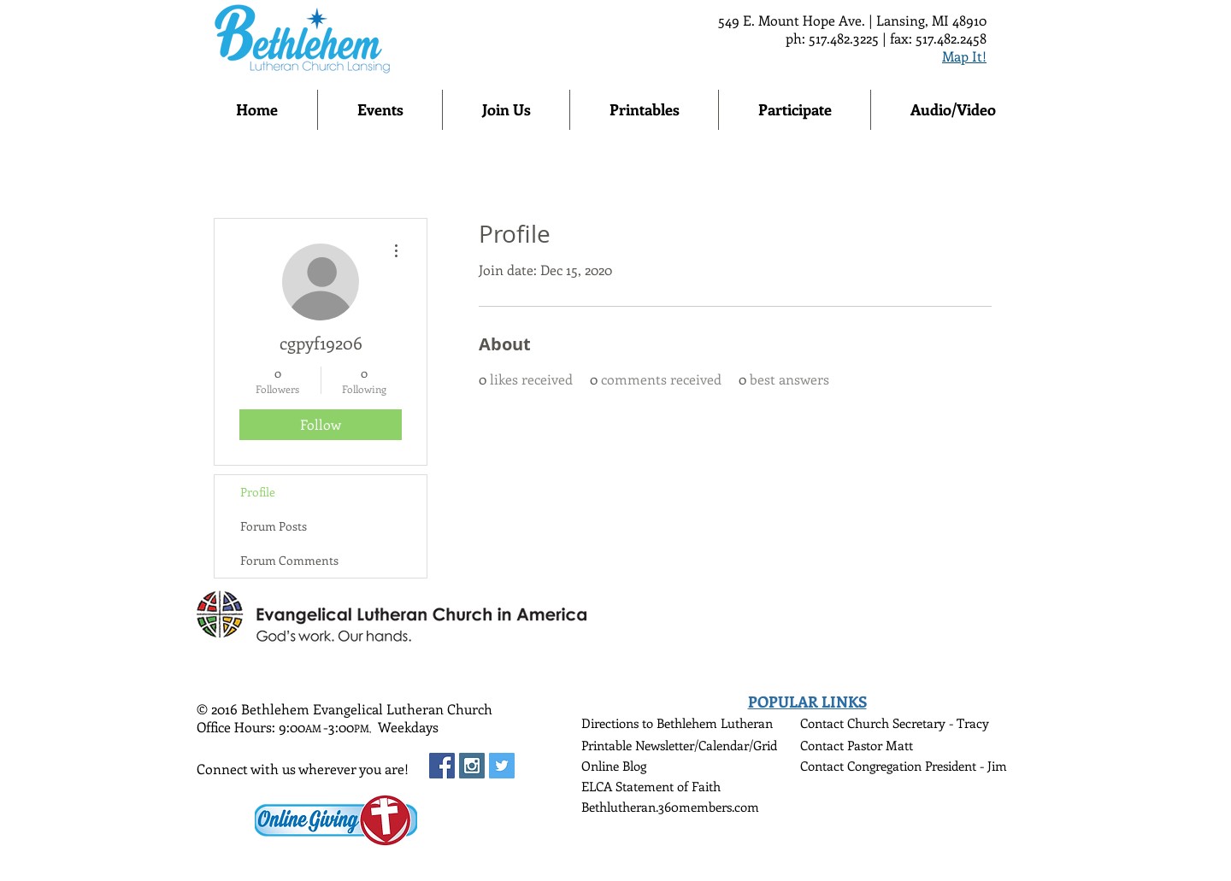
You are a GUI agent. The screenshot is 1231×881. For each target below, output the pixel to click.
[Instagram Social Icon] (472, 765)
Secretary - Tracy (940, 722)
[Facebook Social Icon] (442, 765)
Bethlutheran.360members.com (670, 806)
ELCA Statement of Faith (651, 786)
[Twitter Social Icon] (502, 765)
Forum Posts (273, 526)
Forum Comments (289, 560)
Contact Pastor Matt (856, 745)
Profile (257, 492)
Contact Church (846, 722)
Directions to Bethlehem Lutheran (677, 722)
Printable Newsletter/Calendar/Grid (679, 745)
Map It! (964, 56)
